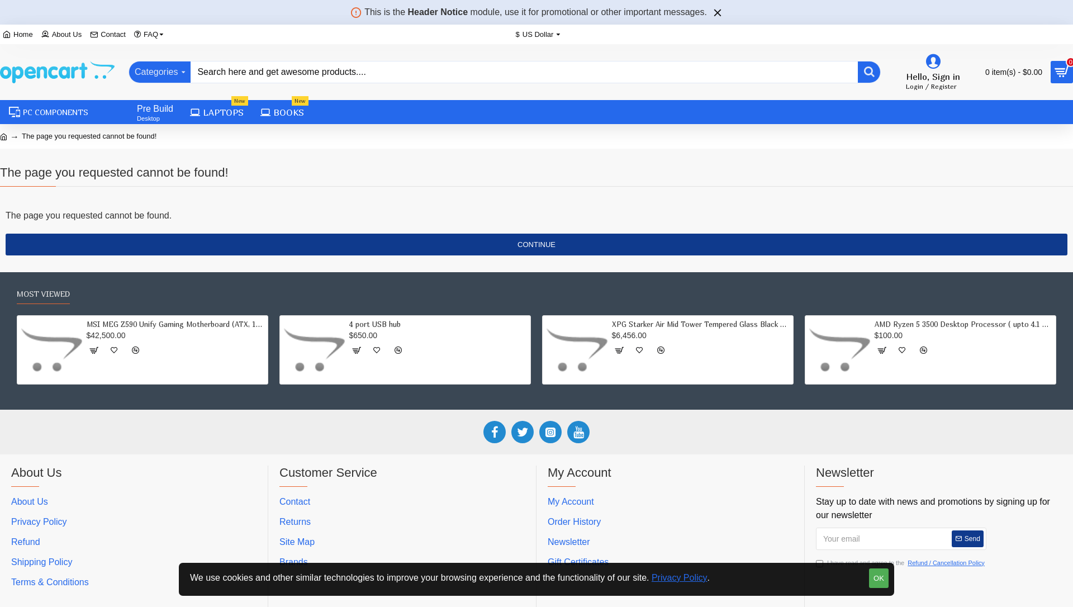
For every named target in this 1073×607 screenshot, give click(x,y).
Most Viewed (43, 293)
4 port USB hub (375, 324)
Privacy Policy (680, 577)
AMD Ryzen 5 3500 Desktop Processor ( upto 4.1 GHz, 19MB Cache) (963, 324)
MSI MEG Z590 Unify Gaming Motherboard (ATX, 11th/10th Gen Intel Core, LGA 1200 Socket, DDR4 (175, 324)
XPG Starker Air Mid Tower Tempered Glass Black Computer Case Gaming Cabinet (701, 324)
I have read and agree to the (901, 563)
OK (878, 578)
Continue (536, 244)
